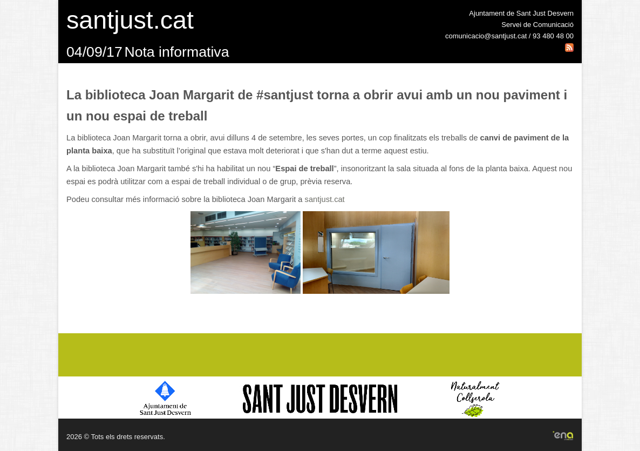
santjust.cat (325, 199)
